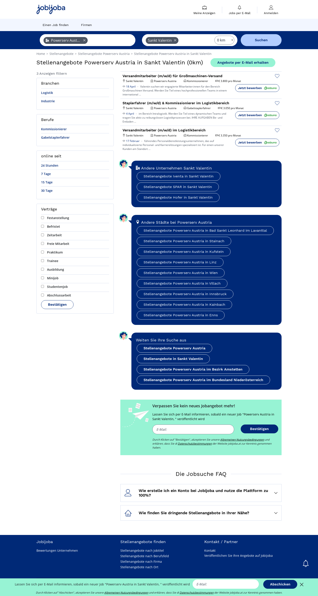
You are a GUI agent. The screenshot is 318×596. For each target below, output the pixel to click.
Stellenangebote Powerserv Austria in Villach (182, 283)
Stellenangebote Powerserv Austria (174, 348)
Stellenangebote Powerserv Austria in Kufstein (184, 252)
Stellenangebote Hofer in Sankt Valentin (178, 197)
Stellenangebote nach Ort (139, 567)
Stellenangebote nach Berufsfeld (144, 556)
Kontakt (210, 550)
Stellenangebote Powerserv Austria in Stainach (184, 241)
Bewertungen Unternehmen (57, 550)
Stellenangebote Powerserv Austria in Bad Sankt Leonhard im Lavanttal (205, 230)
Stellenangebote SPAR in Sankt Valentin (178, 187)
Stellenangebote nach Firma (141, 561)
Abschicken (280, 584)
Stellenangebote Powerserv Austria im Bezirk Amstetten (193, 369)
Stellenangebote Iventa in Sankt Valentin (179, 176)
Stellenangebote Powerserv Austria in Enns (181, 315)
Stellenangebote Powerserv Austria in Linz (180, 262)
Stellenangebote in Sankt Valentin (173, 359)
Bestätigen (57, 304)
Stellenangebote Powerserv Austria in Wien (181, 273)
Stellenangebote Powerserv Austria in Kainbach (184, 304)
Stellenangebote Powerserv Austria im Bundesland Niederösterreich (203, 380)
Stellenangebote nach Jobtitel (142, 550)
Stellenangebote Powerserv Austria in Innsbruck (185, 294)
